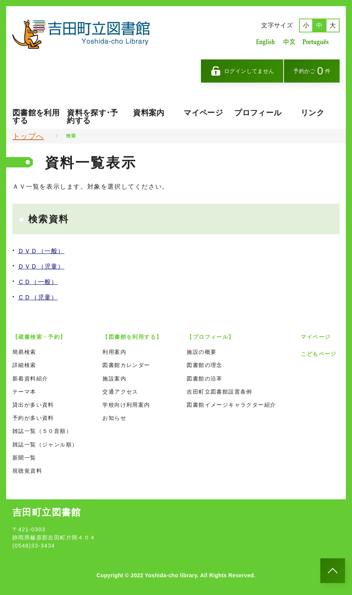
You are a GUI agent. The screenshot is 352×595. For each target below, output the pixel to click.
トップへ (28, 136)
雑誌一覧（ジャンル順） (45, 444)
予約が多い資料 (33, 418)
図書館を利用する (36, 116)
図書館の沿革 (204, 378)
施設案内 (114, 378)
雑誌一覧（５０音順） (42, 431)
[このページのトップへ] (332, 570)
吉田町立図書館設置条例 (219, 392)
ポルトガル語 (317, 42)
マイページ (203, 112)
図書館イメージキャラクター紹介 (231, 405)
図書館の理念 (204, 365)
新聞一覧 (24, 458)
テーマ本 (24, 392)
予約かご (311, 71)
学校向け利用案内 (126, 405)
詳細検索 (24, 365)
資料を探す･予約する (92, 116)
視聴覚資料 (27, 471)
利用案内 (114, 352)
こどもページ (318, 354)
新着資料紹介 (30, 378)
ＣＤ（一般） (38, 282)
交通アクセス (120, 392)
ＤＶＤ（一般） (41, 251)
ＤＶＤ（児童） (41, 266)
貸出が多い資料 (33, 405)
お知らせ (114, 418)
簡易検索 (24, 352)
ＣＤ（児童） (38, 297)
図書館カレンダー (126, 365)
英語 (265, 42)
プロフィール (257, 112)
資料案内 (148, 112)
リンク (312, 112)
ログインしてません (242, 71)
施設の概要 (201, 352)
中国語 (288, 42)
